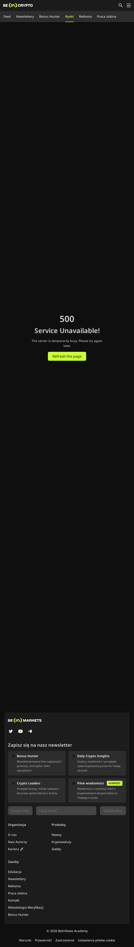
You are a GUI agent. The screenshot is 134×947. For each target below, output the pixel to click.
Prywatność (43, 940)
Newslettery (25, 16)
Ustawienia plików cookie (96, 940)
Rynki (69, 16)
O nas (12, 835)
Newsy (56, 835)
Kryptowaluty (61, 842)
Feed (7, 16)
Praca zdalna (106, 16)
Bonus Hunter (49, 16)
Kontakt (13, 900)
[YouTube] (20, 732)
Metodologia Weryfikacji (26, 907)
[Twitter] (10, 732)
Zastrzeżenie (64, 940)
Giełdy (56, 849)
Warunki (25, 940)
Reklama (85, 16)
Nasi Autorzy (17, 842)
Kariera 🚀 (16, 849)
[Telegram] (30, 732)
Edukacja (14, 872)
